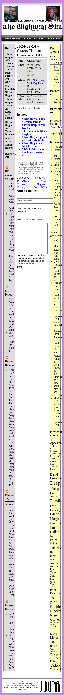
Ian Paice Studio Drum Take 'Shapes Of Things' (13, 319)
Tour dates (56, 69)
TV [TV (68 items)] (51, 658)
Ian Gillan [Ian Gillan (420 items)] (55, 529)
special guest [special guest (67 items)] (52, 630)
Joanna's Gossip (58, 221)
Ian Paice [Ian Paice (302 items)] (54, 538)
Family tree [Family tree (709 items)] (56, 503)
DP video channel (10, 174)
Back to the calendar (30, 108)
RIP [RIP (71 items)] (51, 603)
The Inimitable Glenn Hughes (11, 91)
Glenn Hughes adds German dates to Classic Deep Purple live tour (9, 68)
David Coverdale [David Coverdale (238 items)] (56, 476)
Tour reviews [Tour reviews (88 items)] (53, 650)
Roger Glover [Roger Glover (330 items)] (55, 617)
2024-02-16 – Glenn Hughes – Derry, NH (40, 183)
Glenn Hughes (10, 607)
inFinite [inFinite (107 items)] (53, 543)
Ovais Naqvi (57, 415)
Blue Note (32, 80)
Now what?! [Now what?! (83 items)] (53, 585)
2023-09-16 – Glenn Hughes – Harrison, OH (10, 147)
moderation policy (25, 263)
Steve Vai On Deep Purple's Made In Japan (13, 270)
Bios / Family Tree (57, 203)
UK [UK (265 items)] (55, 658)
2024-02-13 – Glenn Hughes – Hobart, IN (23, 183)
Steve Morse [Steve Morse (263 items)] (54, 635)
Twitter (57, 102)
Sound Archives (58, 160)
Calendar (12, 687)
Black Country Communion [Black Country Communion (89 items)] (55, 451)
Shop (56, 79)
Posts (6, 687)
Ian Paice (8, 292)
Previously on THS (55, 122)
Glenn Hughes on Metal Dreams (32, 145)
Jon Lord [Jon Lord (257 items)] (53, 577)
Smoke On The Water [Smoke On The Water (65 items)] (54, 624)
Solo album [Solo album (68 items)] (54, 627)
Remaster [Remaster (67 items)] (53, 601)
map (42, 80)
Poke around (53, 58)
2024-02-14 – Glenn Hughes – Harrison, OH (31, 50)
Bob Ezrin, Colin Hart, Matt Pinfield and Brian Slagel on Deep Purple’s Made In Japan (13, 235)
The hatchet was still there (57, 252)
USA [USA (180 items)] (53, 661)
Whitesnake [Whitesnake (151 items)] (56, 669)
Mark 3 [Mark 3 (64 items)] (52, 582)
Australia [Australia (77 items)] (53, 446)
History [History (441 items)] (56, 523)
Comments (21, 687)
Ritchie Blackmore (12, 363)
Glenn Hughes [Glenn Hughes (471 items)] (56, 516)
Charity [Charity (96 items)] (53, 464)
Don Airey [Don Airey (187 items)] (53, 494)
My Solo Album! (13, 302)
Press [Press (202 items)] (53, 589)
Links (57, 225)
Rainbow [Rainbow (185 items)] (55, 593)
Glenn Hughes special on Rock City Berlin (34, 138)
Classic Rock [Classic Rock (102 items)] (53, 468)
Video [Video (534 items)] (55, 665)
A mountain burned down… (59, 406)
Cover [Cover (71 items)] (52, 472)
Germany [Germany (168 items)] (55, 510)
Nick (56, 240)
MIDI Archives (58, 166)
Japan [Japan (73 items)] (52, 567)
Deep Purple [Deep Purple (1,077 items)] (56, 485)
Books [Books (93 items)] (53, 461)
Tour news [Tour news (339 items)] (53, 643)
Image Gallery (58, 182)
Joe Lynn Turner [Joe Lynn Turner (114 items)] (54, 569)
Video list (57, 75)
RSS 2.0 (40, 168)
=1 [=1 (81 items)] (51, 440)
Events (20, 166)
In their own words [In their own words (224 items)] (54, 557)
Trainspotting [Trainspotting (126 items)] (56, 654)
